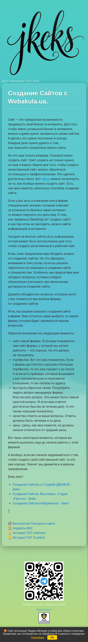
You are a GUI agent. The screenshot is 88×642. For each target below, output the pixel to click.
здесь (46, 179)
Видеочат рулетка (44, 609)
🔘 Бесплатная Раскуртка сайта (31, 523)
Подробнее (37, 637)
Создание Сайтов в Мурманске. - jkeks (41, 503)
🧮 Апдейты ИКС (20, 528)
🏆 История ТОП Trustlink (26, 537)
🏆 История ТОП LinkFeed (26, 533)
